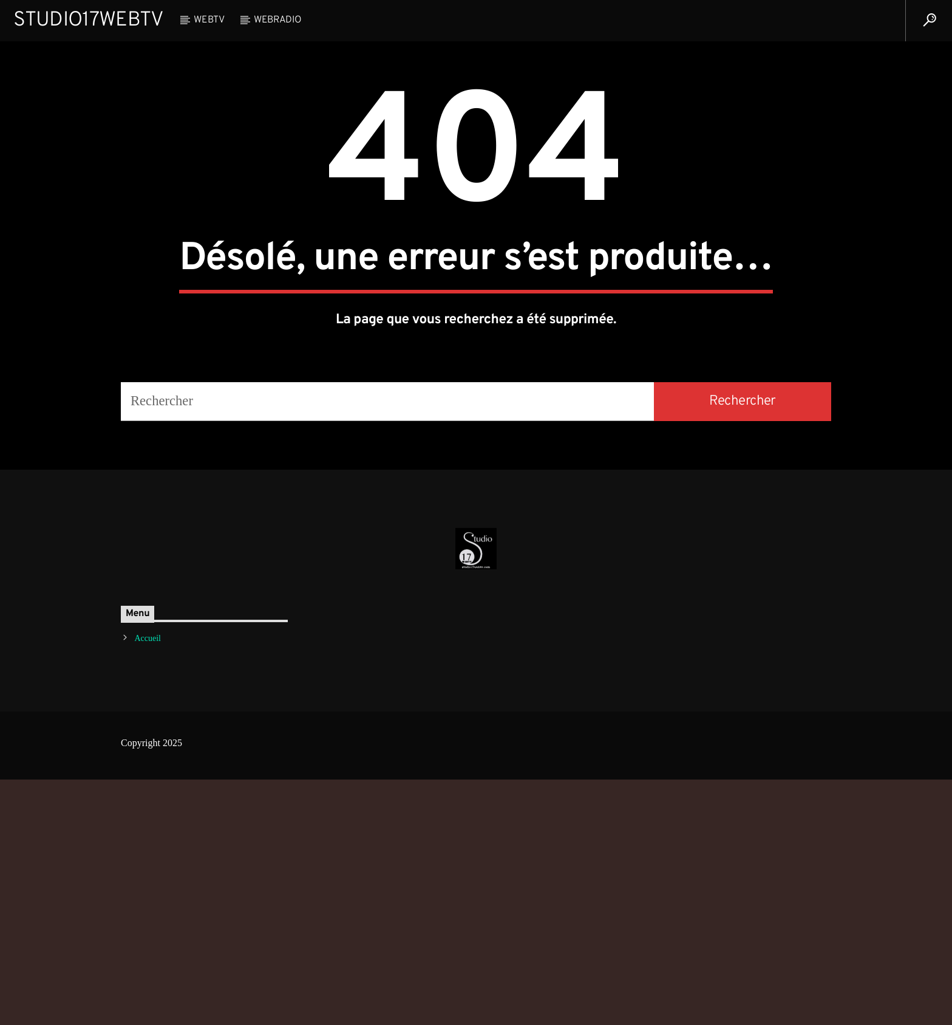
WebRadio (277, 20)
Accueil (147, 883)
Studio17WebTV (88, 20)
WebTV (209, 20)
